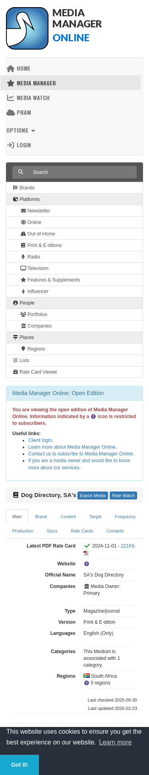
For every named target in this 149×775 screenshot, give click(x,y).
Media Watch (28, 97)
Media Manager (31, 83)
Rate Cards (82, 530)
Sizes (52, 530)
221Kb (128, 546)
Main (17, 516)
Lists (20, 360)
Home (18, 68)
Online (30, 222)
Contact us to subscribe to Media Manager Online (80, 454)
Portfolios (33, 314)
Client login (40, 440)
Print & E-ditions (41, 245)
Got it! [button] (19, 765)
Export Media (93, 495)
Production (22, 530)
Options (21, 130)
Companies (36, 326)
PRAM (18, 112)
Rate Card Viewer (34, 372)
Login (18, 145)
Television (34, 268)
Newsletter (35, 211)
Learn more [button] (115, 742)
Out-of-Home (37, 234)
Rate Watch (123, 495)
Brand (41, 516)
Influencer (34, 291)
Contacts (115, 530)
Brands (23, 188)
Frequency (125, 516)
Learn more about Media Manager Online (71, 447)
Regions (32, 349)
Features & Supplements (50, 280)
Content (68, 516)
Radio (30, 257)
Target (95, 516)
